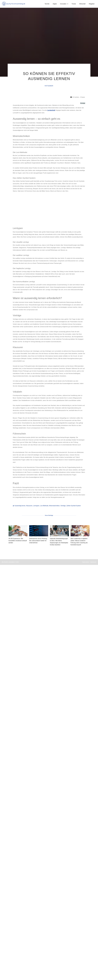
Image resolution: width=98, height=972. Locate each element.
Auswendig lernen (19, 505)
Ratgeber (92, 4)
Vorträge (63, 505)
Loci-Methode (44, 505)
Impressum (93, 562)
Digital (55, 4)
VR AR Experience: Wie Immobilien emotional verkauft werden (18, 540)
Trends (74, 4)
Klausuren (29, 505)
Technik (47, 4)
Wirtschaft (82, 4)
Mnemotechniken (54, 505)
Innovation (64, 3)
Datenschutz (85, 562)
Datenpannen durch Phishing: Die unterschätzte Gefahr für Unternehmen (38, 540)
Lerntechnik (51, 110)
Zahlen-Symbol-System (73, 505)
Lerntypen (36, 505)
